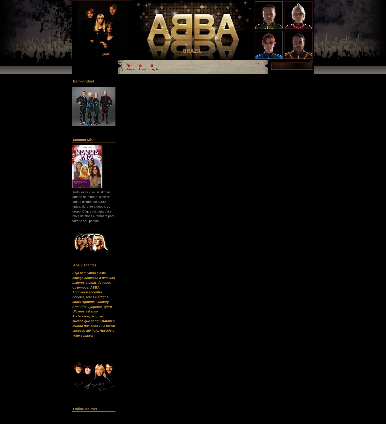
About (143, 69)
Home (131, 69)
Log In (154, 69)
